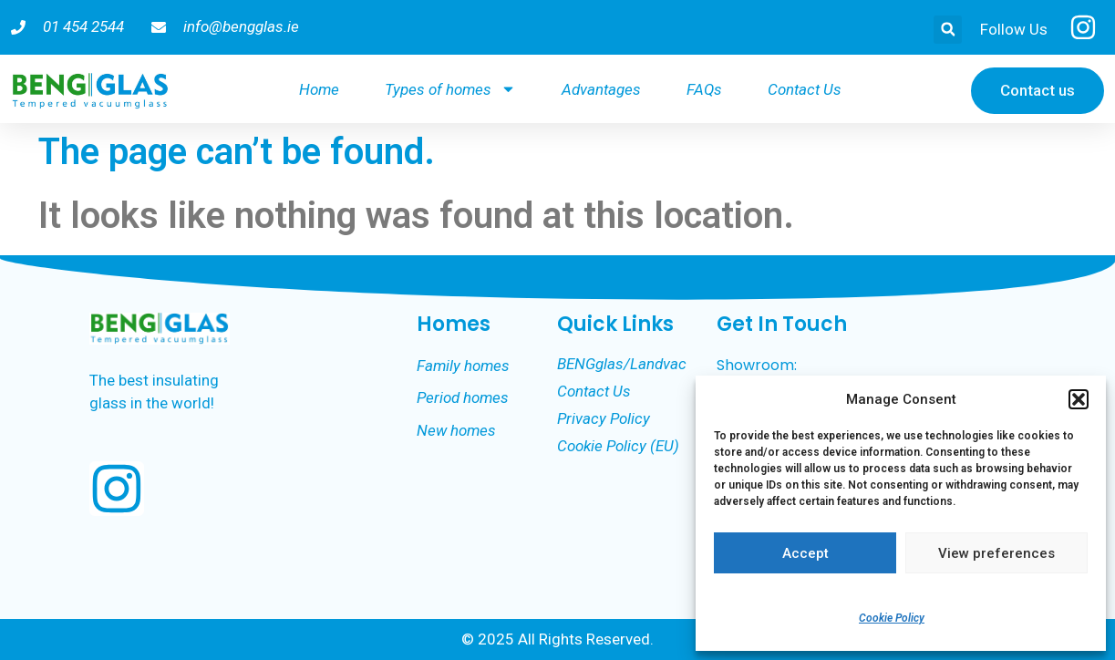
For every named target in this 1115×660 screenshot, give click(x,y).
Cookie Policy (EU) (618, 446)
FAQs (704, 89)
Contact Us (804, 89)
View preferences (996, 553)
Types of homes (450, 89)
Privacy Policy (603, 418)
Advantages (601, 89)
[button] (1078, 399)
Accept (805, 553)
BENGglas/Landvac (622, 364)
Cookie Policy (891, 618)
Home (319, 89)
